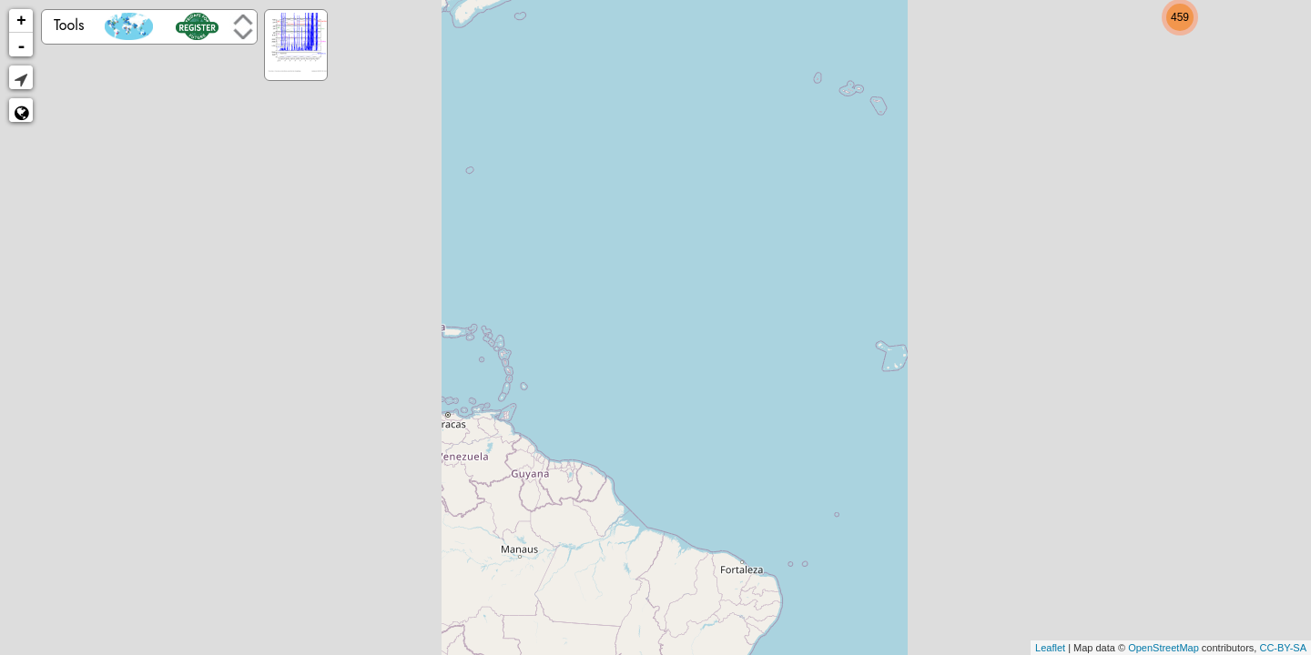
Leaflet (1050, 647)
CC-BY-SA (1282, 647)
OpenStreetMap (1163, 647)
